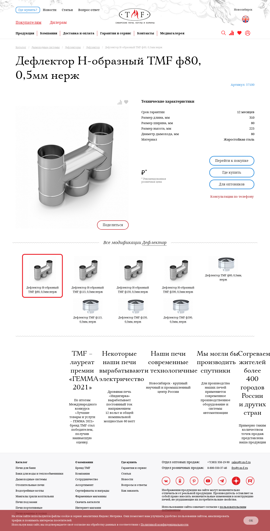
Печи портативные (29, 507)
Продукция (25, 33)
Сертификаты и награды (92, 490)
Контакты (145, 33)
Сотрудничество (86, 479)
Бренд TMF (82, 467)
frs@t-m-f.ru (240, 467)
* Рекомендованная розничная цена (153, 180)
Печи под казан (26, 502)
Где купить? (27, 10)
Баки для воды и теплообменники (39, 473)
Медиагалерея (172, 33)
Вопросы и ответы (134, 485)
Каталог (21, 462)
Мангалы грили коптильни (35, 496)
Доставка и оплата (78, 33)
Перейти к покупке (231, 161)
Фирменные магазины (91, 496)
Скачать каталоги (87, 502)
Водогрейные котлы (30, 490)
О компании (84, 462)
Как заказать (130, 490)
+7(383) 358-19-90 (218, 462)
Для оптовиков (232, 184)
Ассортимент (84, 485)
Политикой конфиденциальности (164, 524)
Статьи (67, 10)
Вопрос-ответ (89, 10)
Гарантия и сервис (115, 33)
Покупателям (28, 22)
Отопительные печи (30, 485)
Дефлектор (154, 242)
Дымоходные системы (31, 479)
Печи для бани (26, 467)
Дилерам (58, 22)
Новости (49, 10)
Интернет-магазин (88, 507)
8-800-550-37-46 (217, 467)
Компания (48, 33)
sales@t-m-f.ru (241, 462)
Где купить (231, 172)
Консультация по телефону (232, 196)
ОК (251, 520)
